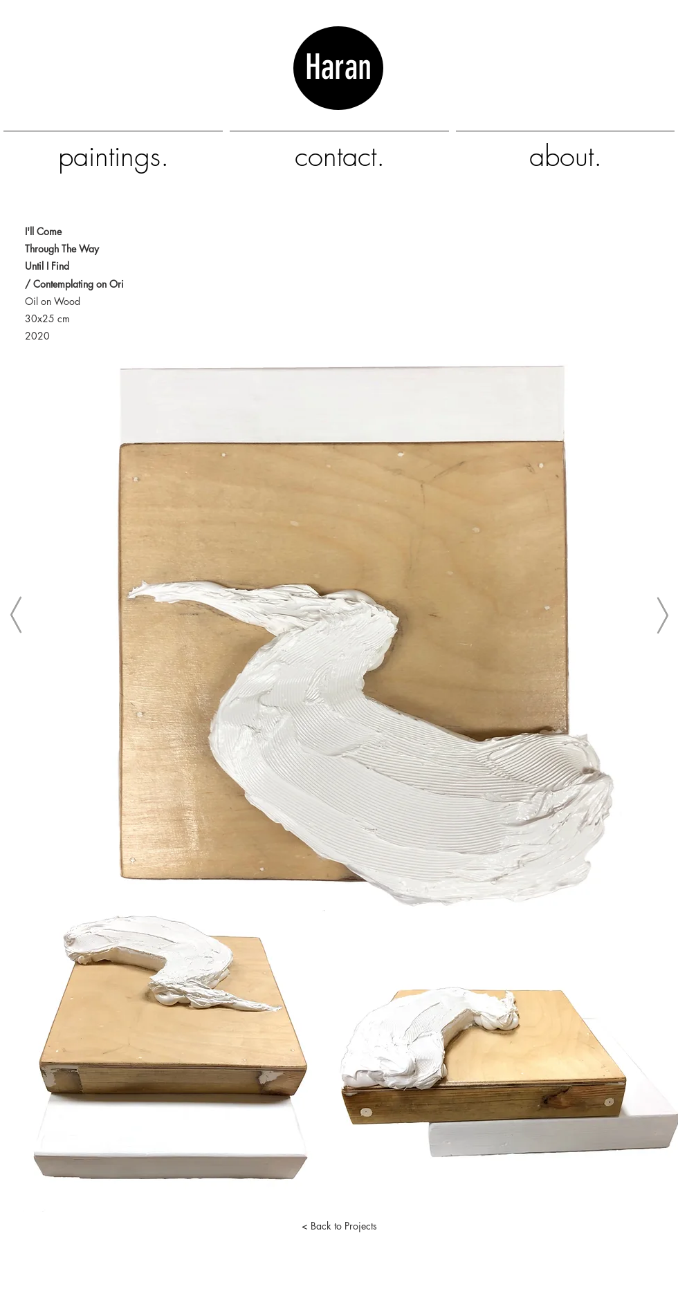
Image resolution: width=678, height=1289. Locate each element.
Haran (338, 87)
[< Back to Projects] (339, 1225)
